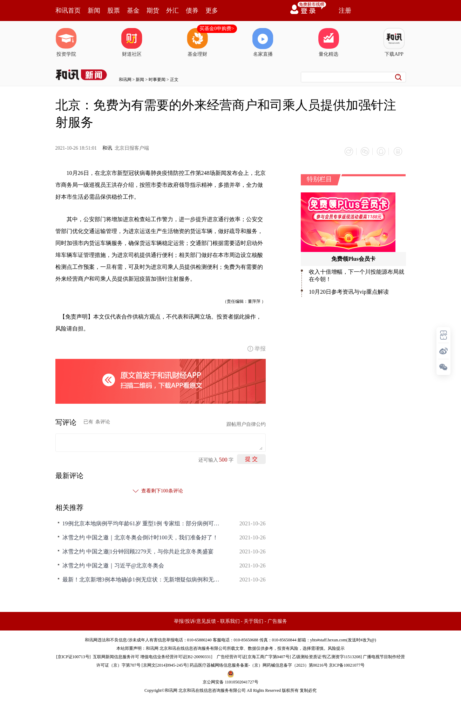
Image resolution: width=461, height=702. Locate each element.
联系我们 (230, 620)
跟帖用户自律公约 (246, 423)
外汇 (172, 10)
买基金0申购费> (216, 28)
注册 (345, 10)
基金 (133, 10)
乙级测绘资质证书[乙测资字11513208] (327, 655)
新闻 (94, 10)
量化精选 (328, 42)
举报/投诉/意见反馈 (195, 620)
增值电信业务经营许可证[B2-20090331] (176, 655)
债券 (192, 10)
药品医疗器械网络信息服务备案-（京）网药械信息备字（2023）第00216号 (259, 664)
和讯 (107, 148)
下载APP (394, 42)
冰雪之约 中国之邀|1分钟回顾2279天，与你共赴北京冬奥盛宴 (137, 550)
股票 (113, 10)
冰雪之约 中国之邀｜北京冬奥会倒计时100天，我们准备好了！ (140, 536)
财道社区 (131, 42)
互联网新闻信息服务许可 (116, 655)
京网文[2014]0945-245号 (165, 664)
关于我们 (253, 620)
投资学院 (66, 42)
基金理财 (197, 42)
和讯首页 (68, 10)
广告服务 (277, 620)
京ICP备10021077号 (347, 664)
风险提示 (336, 647)
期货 (153, 10)
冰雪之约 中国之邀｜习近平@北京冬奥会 (113, 564)
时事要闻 (157, 79)
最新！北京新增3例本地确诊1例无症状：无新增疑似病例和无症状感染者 (143, 578)
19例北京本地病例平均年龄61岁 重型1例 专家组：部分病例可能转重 (143, 522)
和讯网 (125, 79)
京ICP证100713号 (73, 655)
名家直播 (262, 42)
